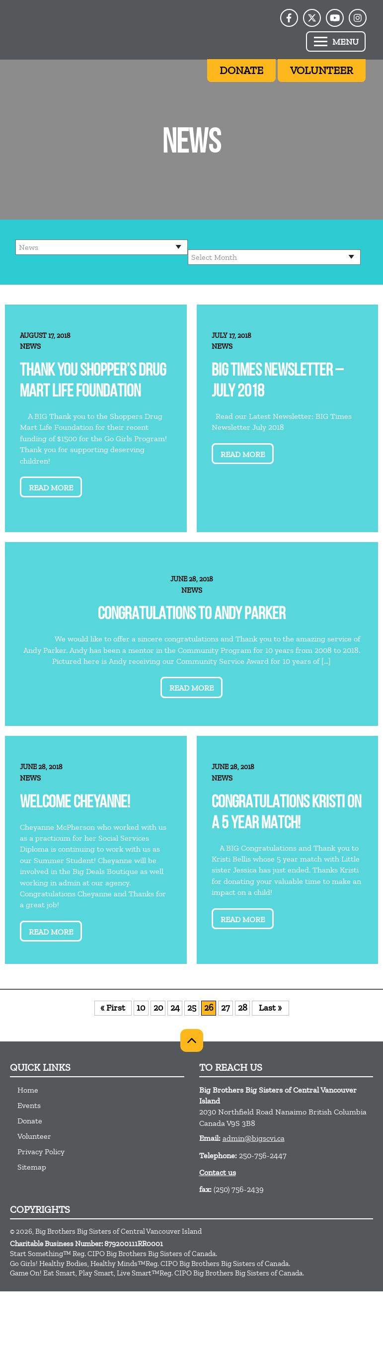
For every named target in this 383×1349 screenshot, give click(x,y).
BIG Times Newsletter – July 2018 (277, 382)
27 (225, 1007)
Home (27, 1090)
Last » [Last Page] (270, 1007)
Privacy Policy (41, 1151)
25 (191, 1007)
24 (175, 1007)
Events (29, 1105)
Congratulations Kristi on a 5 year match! (286, 813)
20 (158, 1007)
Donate (29, 1120)
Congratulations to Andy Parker (192, 615)
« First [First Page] (112, 1007)
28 (242, 1007)
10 (141, 1007)
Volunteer (34, 1136)
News (30, 346)
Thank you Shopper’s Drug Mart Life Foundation (93, 382)
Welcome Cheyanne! (75, 803)
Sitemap (31, 1167)
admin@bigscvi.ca (254, 1138)
